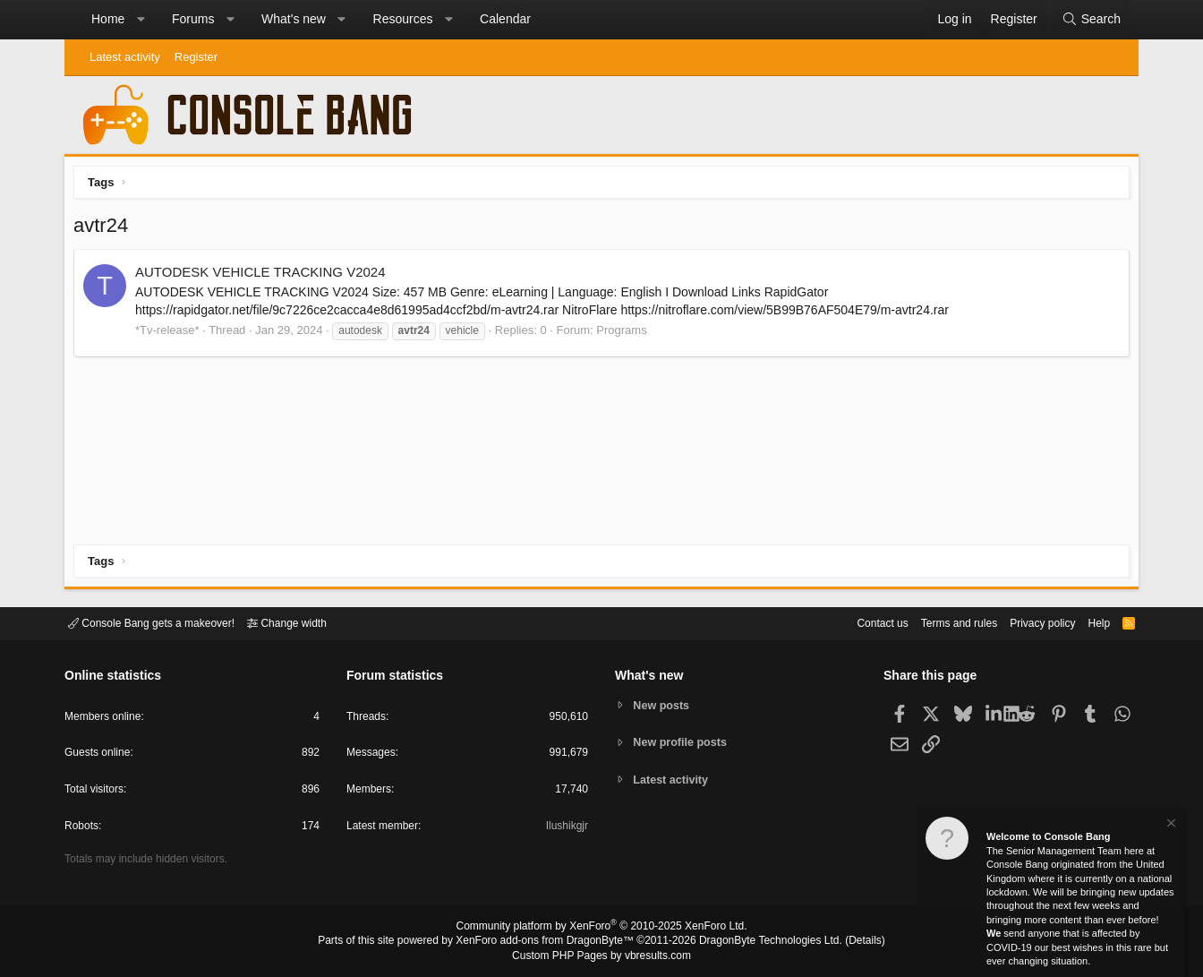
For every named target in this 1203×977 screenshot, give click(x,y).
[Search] (1091, 19)
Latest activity (125, 57)
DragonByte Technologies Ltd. (757, 942)
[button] (140, 19)
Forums (193, 19)
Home (107, 19)
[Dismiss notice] (1170, 825)
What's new (293, 19)
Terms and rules (937, 622)
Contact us (855, 622)
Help (1088, 622)
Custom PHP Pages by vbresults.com (601, 956)
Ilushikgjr (565, 829)
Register (196, 57)
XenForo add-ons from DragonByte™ (549, 942)
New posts (664, 704)
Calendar (505, 19)
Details (843, 942)
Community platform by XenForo (601, 928)
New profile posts (683, 742)
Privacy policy (1027, 622)
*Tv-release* (172, 334)
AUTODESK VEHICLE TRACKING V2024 (265, 276)
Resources (403, 19)
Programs (626, 334)
